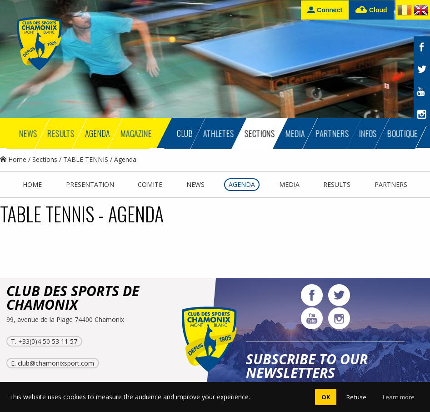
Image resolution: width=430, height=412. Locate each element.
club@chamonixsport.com (56, 363)
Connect (324, 10)
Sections (44, 159)
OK (325, 397)
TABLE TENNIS (85, 159)
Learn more (399, 397)
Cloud (371, 10)
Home (13, 159)
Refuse (356, 397)
